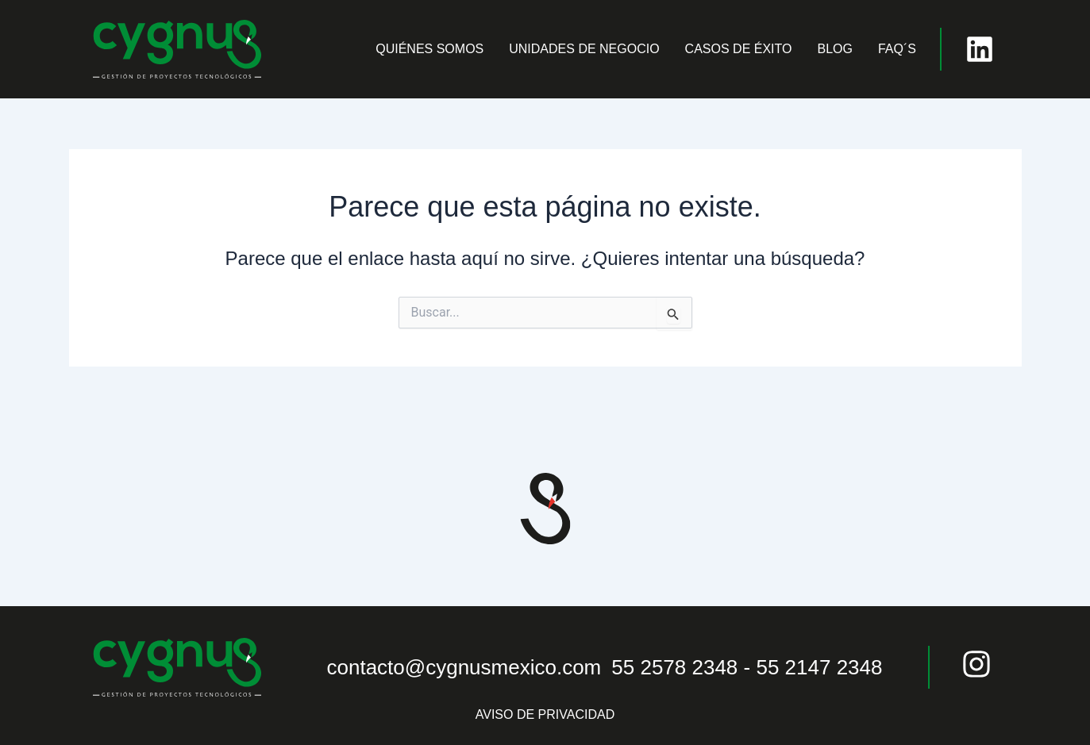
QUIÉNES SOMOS (429, 49)
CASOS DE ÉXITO (738, 49)
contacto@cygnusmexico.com (464, 667)
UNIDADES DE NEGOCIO (584, 49)
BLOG (834, 49)
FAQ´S (897, 49)
